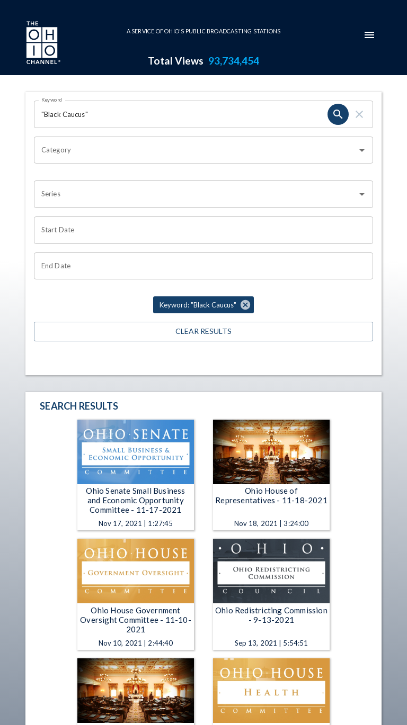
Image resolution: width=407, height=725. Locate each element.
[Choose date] (200, 230)
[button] (203, 304)
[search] (338, 114)
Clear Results (203, 331)
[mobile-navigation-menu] (369, 35)
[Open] (362, 150)
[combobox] (195, 150)
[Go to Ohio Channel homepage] (42, 44)
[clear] (359, 114)
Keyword (52, 99)
